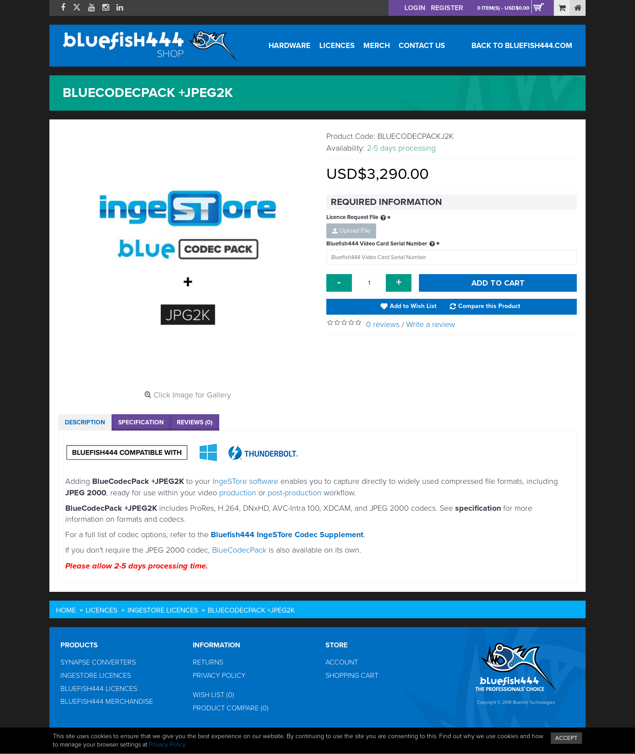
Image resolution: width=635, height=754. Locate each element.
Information (216, 645)
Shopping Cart (351, 675)
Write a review (430, 324)
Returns (208, 662)
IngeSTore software (245, 481)
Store (336, 645)
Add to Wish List (413, 306)
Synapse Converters (98, 662)
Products (79, 645)
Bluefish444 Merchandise (106, 701)
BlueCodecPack (239, 550)
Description (85, 422)
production (237, 493)
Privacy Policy (219, 675)
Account (341, 662)
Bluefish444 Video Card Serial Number (381, 244)
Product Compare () (231, 708)
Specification (141, 422)
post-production (294, 493)
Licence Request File (356, 217)
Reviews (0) (195, 422)
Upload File (351, 230)
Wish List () (213, 695)
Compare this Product (489, 306)
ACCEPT (566, 738)
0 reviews (383, 324)
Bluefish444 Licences (98, 688)
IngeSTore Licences (95, 675)
